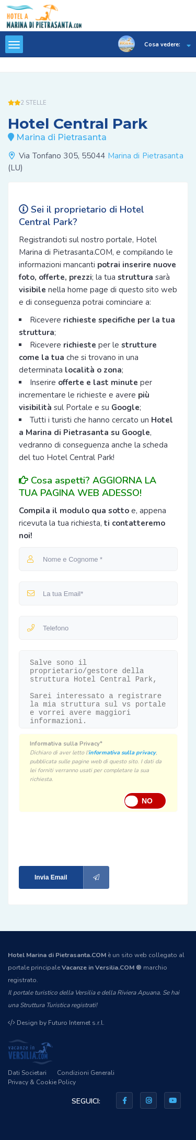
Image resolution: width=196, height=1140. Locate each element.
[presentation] (89, 838)
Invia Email (71, 877)
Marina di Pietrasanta (145, 156)
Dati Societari (27, 1073)
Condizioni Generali (85, 1073)
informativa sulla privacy (122, 753)
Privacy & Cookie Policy (42, 1082)
